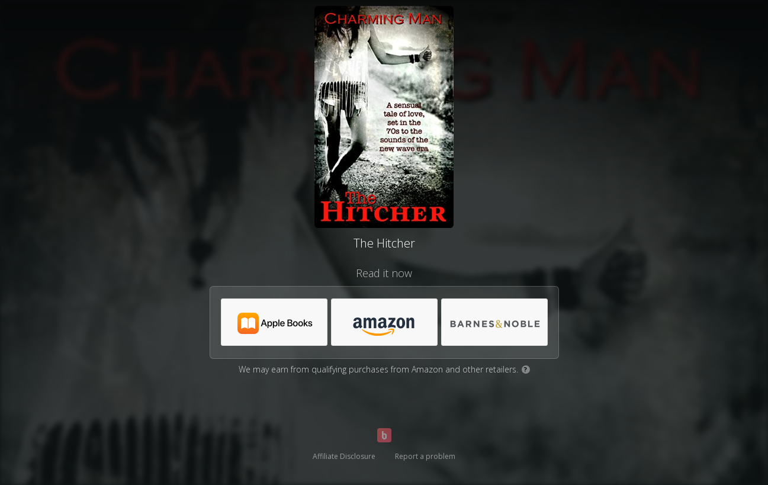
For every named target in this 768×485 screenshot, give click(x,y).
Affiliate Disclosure (344, 456)
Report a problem (425, 456)
